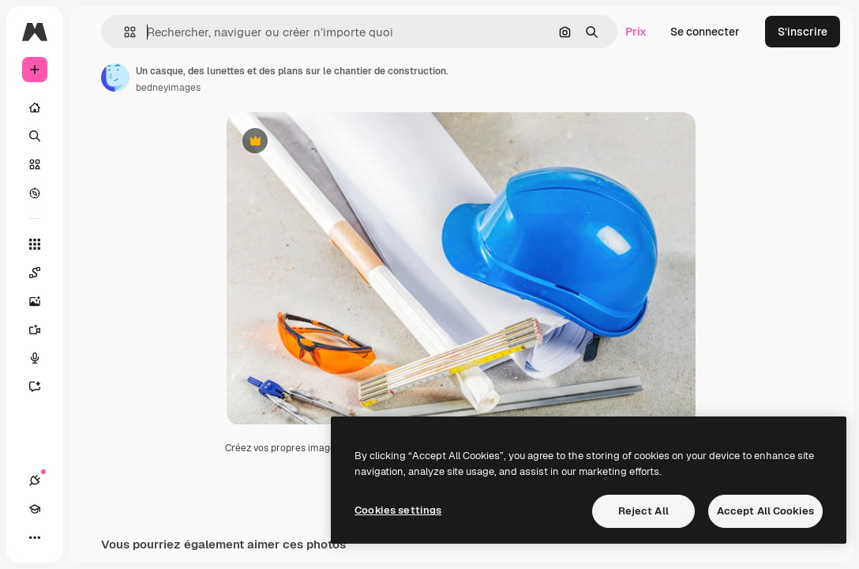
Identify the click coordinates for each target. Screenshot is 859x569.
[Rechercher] (34, 136)
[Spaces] (42, 272)
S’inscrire (802, 31)
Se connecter (705, 31)
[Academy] (34, 509)
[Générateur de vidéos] (42, 329)
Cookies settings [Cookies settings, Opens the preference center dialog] (397, 510)
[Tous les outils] (34, 244)
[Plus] (34, 537)
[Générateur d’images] (42, 301)
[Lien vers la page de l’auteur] (115, 77)
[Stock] (34, 164)
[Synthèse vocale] (42, 358)
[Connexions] (34, 480)
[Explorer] (34, 192)
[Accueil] (34, 107)
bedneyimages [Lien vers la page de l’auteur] (168, 87)
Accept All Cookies (765, 511)
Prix (636, 31)
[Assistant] (42, 386)
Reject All (643, 511)
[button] (123, 32)
